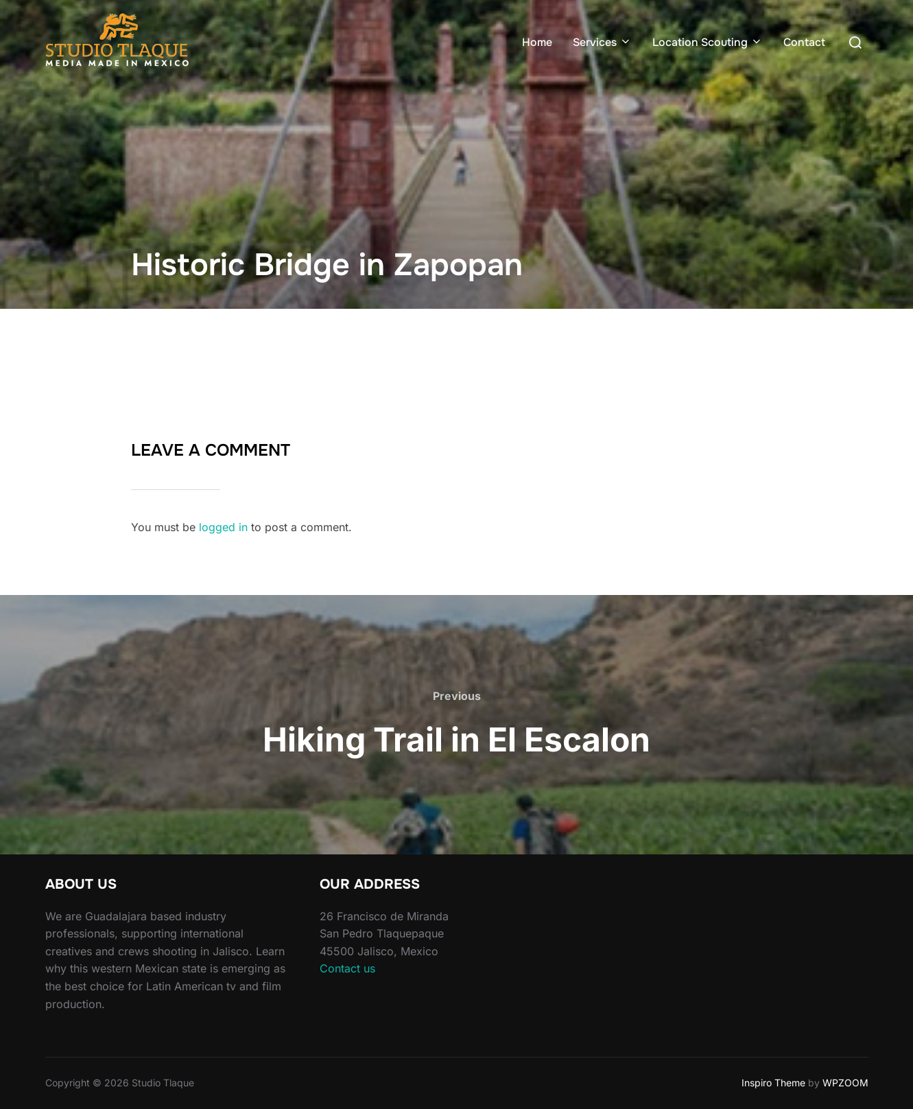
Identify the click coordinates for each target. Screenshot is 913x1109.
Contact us (347, 968)
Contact (804, 42)
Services (602, 42)
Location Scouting (707, 42)
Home (537, 42)
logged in (223, 527)
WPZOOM (845, 1082)
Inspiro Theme (773, 1082)
